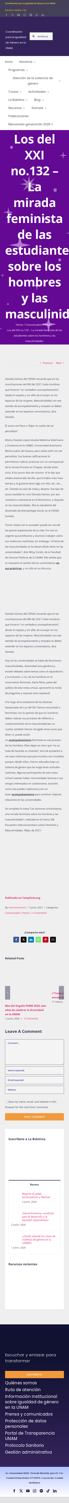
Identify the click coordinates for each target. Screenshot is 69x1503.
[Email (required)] (34, 1080)
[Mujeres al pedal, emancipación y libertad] (15, 1194)
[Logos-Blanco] (16, 20)
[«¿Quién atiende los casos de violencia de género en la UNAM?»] (15, 1237)
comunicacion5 (16, 907)
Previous (48, 363)
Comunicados (12, 913)
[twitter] (12, 15)
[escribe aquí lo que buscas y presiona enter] (41, 36)
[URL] (34, 1090)
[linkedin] (43, 15)
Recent (34, 1184)
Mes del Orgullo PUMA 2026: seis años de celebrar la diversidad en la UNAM (25, 1010)
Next (58, 363)
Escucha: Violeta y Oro (16, 10)
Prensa (26, 913)
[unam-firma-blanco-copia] (14, 1332)
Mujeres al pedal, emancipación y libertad (36, 1195)
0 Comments (40, 913)
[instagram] (24, 15)
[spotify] (30, 15)
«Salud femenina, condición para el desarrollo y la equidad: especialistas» (38, 1216)
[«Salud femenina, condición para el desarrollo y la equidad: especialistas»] (15, 1214)
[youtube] (18, 15)
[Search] (33, 36)
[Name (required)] (34, 1070)
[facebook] (6, 15)
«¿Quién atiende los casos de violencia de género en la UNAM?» (38, 1239)
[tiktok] (36, 15)
